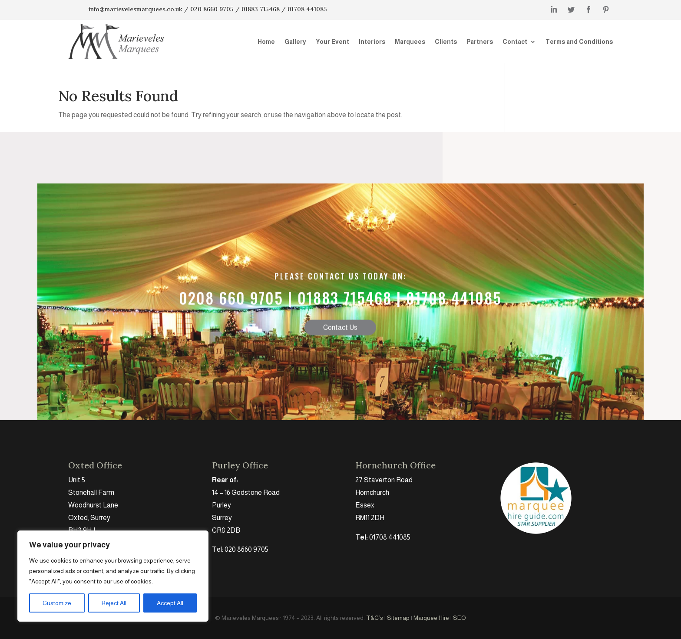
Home (266, 41)
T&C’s (374, 617)
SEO (459, 617)
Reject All (114, 602)
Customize (57, 602)
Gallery (295, 41)
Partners (479, 41)
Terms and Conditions (579, 41)
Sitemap (398, 617)
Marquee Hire (431, 617)
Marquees (410, 41)
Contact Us (340, 347)
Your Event (332, 41)
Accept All (170, 602)
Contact (514, 41)
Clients (446, 41)
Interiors (372, 41)
